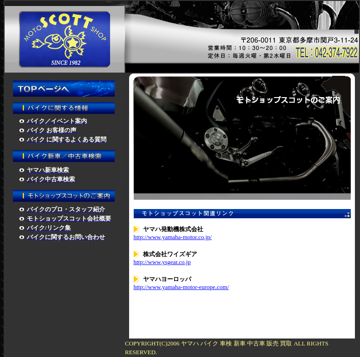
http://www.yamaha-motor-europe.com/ (181, 286)
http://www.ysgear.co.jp (162, 262)
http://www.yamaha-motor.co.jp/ (173, 237)
